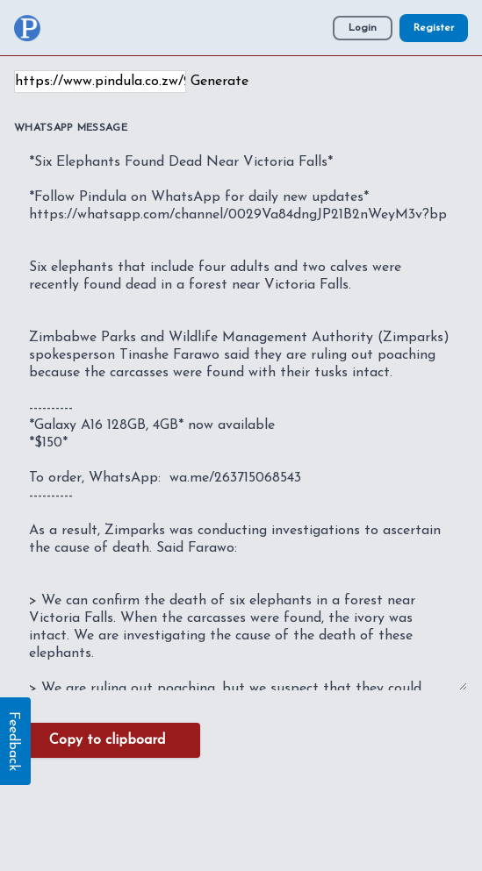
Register (434, 28)
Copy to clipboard (107, 740)
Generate (219, 82)
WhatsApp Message (70, 128)
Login (363, 28)
